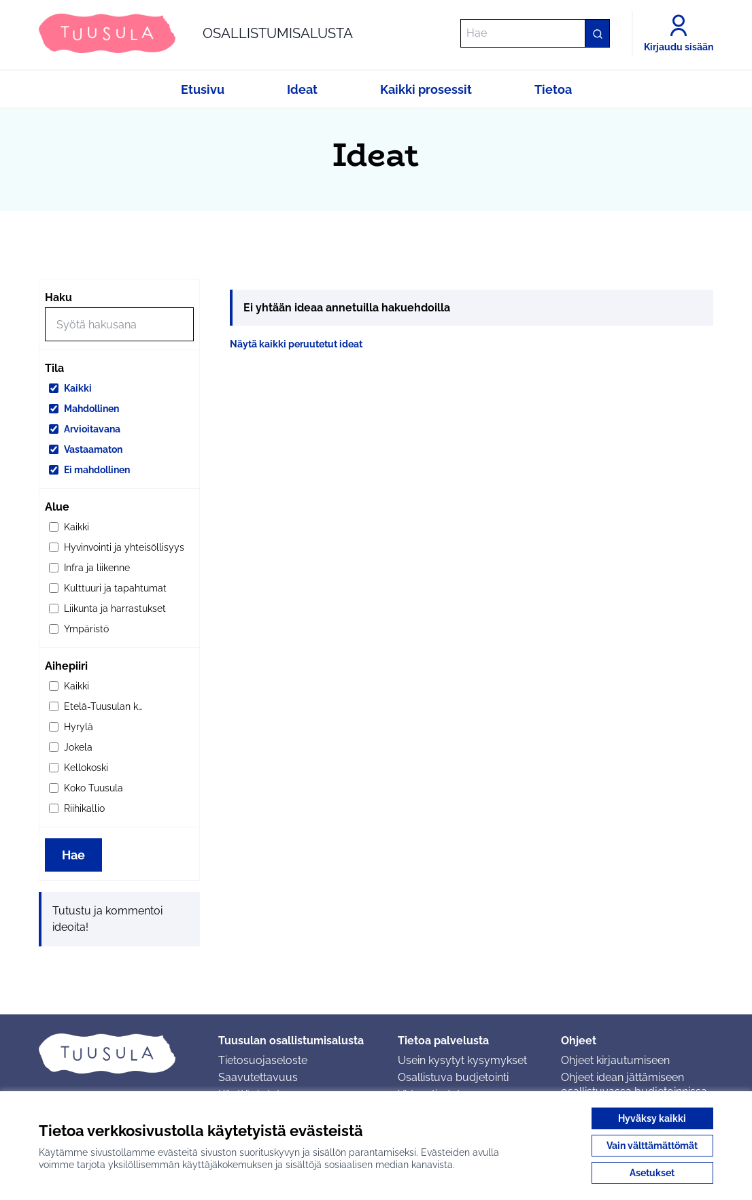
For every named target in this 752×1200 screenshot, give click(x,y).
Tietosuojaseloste (262, 1060)
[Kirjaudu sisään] (678, 33)
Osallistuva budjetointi (453, 1077)
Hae (73, 855)
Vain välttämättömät (652, 1145)
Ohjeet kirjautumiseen (615, 1060)
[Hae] (535, 33)
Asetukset (652, 1172)
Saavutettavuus (258, 1077)
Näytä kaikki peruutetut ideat (296, 344)
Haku (58, 297)
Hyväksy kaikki (652, 1118)
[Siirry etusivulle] (196, 33)
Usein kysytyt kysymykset (462, 1060)
